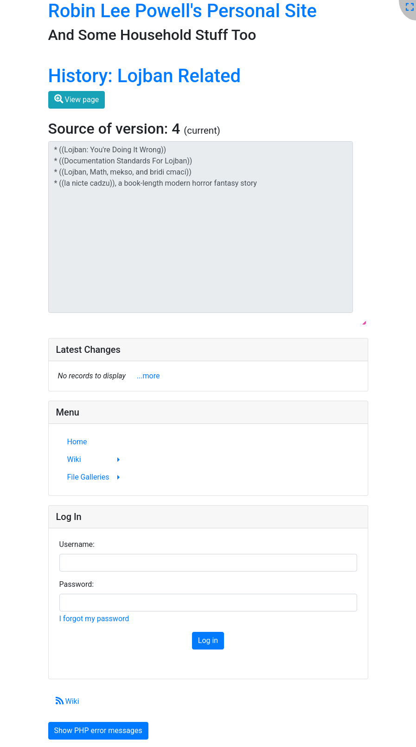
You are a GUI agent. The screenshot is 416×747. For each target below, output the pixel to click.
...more (148, 375)
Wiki (67, 701)
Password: (76, 584)
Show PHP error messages (98, 730)
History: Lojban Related (144, 76)
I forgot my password (94, 618)
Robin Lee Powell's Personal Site (182, 11)
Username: (77, 544)
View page (76, 99)
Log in (208, 640)
